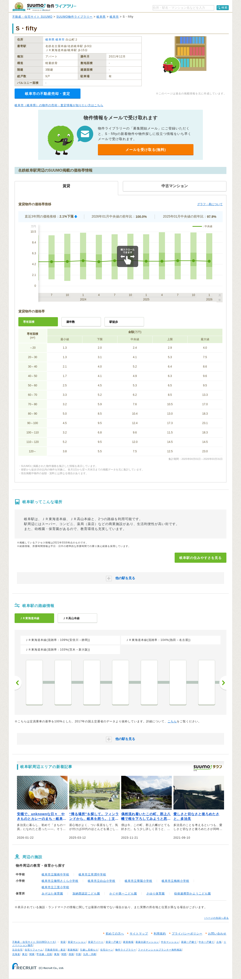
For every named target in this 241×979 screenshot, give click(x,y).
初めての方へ (115, 933)
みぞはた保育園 (52, 893)
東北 (24, 954)
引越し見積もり (89, 949)
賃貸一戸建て (113, 942)
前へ (18, 683)
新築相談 (73, 949)
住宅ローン (106, 949)
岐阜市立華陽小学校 (138, 880)
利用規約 (160, 933)
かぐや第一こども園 (123, 893)
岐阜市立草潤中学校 (92, 874)
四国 (71, 954)
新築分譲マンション (147, 942)
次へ (222, 683)
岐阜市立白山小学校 (101, 880)
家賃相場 (128, 942)
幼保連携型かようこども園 (192, 893)
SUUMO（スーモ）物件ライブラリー (44, 6)
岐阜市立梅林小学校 (175, 880)
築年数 (70, 322)
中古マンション (170, 942)
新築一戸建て (189, 942)
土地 (218, 942)
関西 (64, 954)
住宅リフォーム (34, 949)
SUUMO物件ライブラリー (74, 16)
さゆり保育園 (155, 893)
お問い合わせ (217, 933)
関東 (32, 954)
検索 (224, 7)
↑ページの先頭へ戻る (216, 918)
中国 (78, 954)
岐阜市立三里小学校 (55, 887)
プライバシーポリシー (187, 933)
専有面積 (28, 322)
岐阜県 (101, 16)
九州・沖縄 (89, 954)
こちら (172, 721)
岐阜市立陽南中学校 (55, 874)
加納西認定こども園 (86, 893)
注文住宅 (17, 949)
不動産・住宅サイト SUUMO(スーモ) (34, 942)
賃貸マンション (77, 942)
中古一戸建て (206, 942)
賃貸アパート (96, 942)
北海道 (16, 954)
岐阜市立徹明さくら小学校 (60, 880)
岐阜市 (114, 16)
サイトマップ (139, 933)
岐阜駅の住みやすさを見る (200, 558)
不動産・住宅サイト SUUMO (32, 16)
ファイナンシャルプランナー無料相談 (160, 949)
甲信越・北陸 (44, 954)
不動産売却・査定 (55, 949)
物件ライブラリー (125, 949)
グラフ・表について (210, 204)
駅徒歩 (113, 322)
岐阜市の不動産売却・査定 (47, 94)
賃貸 (63, 942)
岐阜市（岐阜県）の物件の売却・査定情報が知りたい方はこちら (59, 105)
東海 (56, 954)
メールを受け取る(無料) (145, 150)
